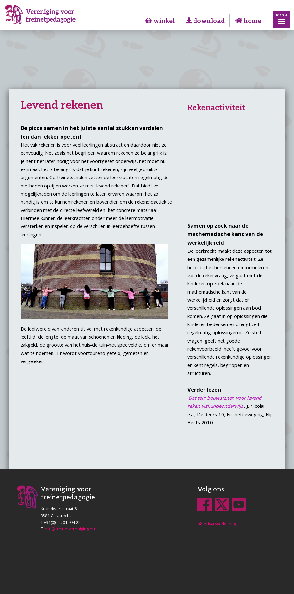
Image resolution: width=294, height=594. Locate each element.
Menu (281, 14)
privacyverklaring (216, 523)
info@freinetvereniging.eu (69, 529)
